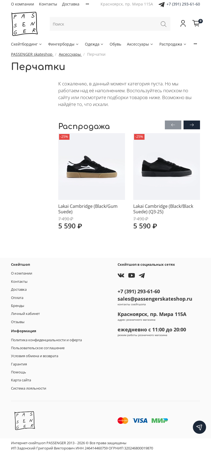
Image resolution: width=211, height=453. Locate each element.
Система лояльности (28, 388)
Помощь (18, 372)
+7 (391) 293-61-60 (183, 4)
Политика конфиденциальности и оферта (46, 340)
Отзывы (17, 322)
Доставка (70, 4)
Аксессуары (140, 44)
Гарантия (19, 364)
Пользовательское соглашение (38, 348)
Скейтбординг (26, 44)
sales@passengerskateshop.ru (155, 298)
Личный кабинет (25, 313)
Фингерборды (63, 44)
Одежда (94, 44)
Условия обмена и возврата (34, 356)
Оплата (17, 297)
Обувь (115, 44)
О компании (22, 4)
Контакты (48, 4)
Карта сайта (21, 380)
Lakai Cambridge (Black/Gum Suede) (88, 209)
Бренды (17, 305)
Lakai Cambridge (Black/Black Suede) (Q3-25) (163, 209)
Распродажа (173, 44)
